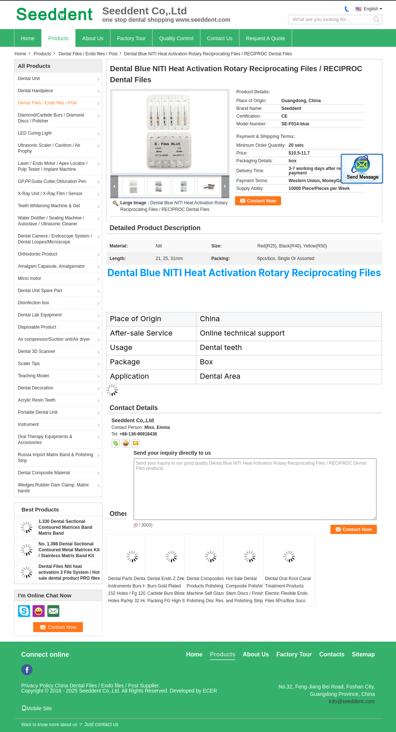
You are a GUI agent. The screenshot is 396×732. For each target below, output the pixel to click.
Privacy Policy (37, 685)
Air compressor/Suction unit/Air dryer (54, 339)
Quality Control (176, 38)
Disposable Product (37, 327)
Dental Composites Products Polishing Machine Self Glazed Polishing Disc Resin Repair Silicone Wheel (208, 593)
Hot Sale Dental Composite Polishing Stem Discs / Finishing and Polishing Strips (248, 589)
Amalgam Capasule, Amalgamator (51, 266)
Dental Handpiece (35, 90)
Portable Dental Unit (37, 412)
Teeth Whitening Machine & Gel (49, 205)
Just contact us (101, 724)
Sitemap (363, 654)
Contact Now (261, 201)
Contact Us (219, 38)
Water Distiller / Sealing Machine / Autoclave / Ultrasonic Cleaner (51, 220)
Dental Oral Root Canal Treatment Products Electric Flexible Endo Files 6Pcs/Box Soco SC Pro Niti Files (288, 593)
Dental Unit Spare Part (40, 290)
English (371, 8)
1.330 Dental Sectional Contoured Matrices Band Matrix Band (65, 527)
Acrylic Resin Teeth (37, 400)
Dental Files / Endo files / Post (88, 53)
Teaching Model (33, 375)
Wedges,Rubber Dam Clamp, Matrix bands (53, 487)
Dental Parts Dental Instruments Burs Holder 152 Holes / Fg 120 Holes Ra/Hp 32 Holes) (132, 589)
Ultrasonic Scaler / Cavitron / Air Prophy (49, 148)
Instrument (28, 424)
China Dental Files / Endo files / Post (97, 685)
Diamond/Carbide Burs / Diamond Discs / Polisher (51, 118)
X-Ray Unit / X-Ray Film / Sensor (50, 193)
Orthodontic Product (37, 254)
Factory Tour (131, 38)
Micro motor (29, 278)
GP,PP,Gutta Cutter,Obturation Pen (52, 181)
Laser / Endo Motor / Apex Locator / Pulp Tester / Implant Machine (53, 166)
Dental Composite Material (44, 472)
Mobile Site (36, 708)
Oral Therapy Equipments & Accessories (45, 439)
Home (28, 38)
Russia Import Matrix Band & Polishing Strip (56, 457)
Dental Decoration (35, 388)
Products (58, 38)
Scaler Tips (29, 363)
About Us (93, 38)
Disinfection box (33, 302)
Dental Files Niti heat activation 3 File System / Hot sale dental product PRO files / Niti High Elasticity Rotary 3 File (69, 578)
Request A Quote (265, 38)
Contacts (331, 654)
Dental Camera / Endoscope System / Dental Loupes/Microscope (55, 238)
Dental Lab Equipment (40, 315)
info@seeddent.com (352, 701)
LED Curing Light (35, 133)
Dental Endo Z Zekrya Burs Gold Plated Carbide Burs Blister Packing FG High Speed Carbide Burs (171, 593)
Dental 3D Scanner (36, 351)
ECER (210, 691)
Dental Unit (29, 78)
